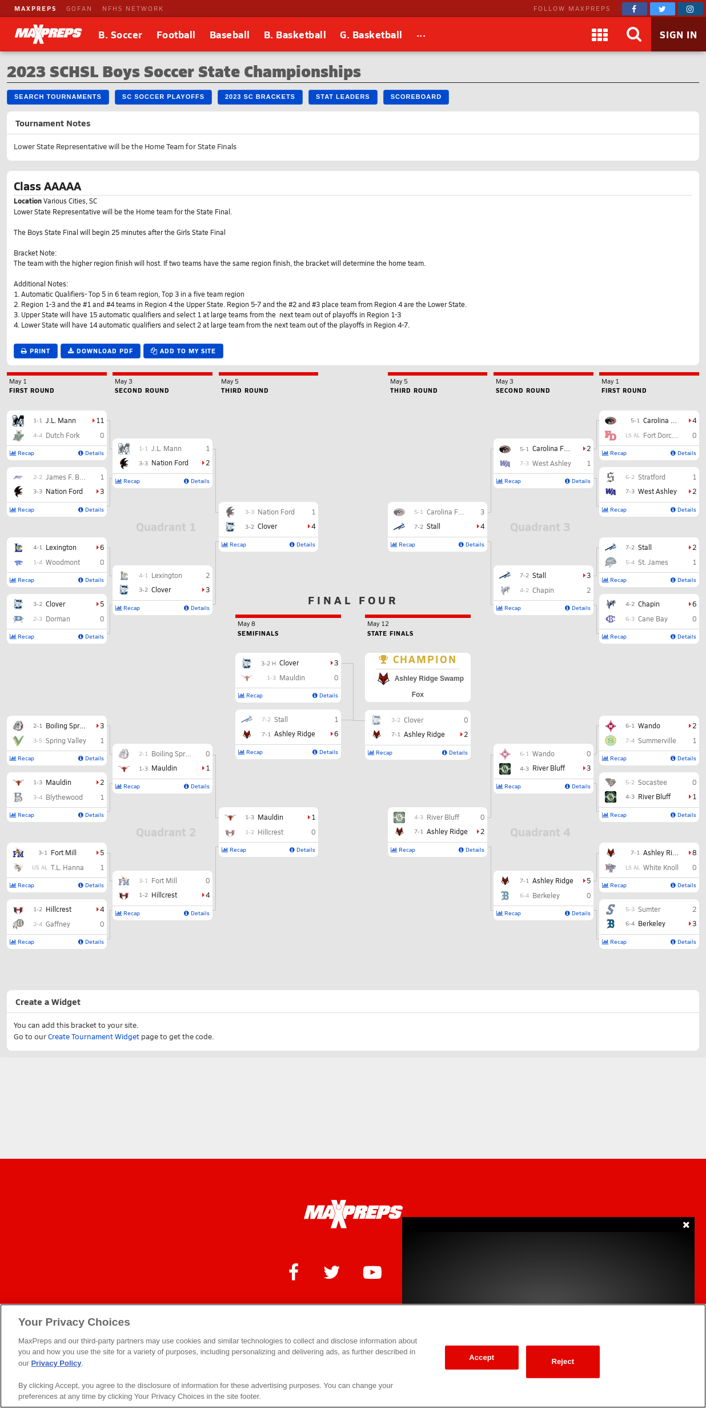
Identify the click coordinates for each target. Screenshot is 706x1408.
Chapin (649, 603)
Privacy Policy (56, 1363)
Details (91, 453)
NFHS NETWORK (133, 8)
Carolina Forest (667, 420)
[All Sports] (421, 34)
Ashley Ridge (663, 852)
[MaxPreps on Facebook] (634, 8)
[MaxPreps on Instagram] (690, 8)
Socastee (652, 782)
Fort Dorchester (667, 435)
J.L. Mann (61, 420)
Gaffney (58, 923)
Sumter (649, 909)
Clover (55, 603)
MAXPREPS (35, 8)
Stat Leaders (343, 96)
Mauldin (58, 782)
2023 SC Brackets (260, 96)
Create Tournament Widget (93, 1036)
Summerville (657, 740)
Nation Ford (64, 491)
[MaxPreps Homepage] (353, 1214)
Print (35, 350)
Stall (645, 547)
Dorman (58, 618)
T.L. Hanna (67, 867)
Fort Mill (64, 852)
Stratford (651, 476)
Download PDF (100, 350)
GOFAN (79, 8)
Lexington (61, 547)
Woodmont (63, 562)
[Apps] (600, 34)
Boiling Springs (69, 725)
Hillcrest (58, 909)
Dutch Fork (62, 435)
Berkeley (651, 923)
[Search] (634, 34)
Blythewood (64, 796)
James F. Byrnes (71, 476)
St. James (653, 562)
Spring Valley (66, 740)
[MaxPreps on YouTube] (372, 1271)
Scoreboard (416, 96)
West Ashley (657, 491)
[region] (353, 1356)
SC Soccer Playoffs (163, 96)
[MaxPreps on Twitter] (662, 8)
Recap (22, 453)
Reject (562, 1361)
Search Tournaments (58, 96)
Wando (649, 725)
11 (100, 420)
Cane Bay (653, 618)
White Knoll (661, 867)
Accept (481, 1357)
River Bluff (654, 796)
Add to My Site (183, 350)
